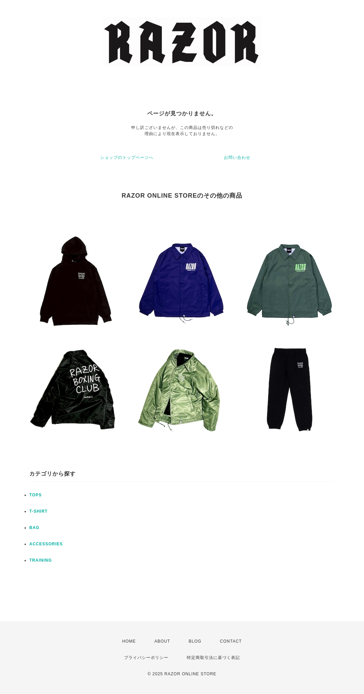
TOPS (35, 495)
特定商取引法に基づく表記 (213, 657)
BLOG (195, 641)
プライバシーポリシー (146, 657)
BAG (34, 527)
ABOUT (162, 641)
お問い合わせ (237, 157)
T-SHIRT (38, 511)
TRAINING (40, 560)
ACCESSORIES (46, 544)
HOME (129, 641)
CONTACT (231, 641)
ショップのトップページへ (126, 157)
